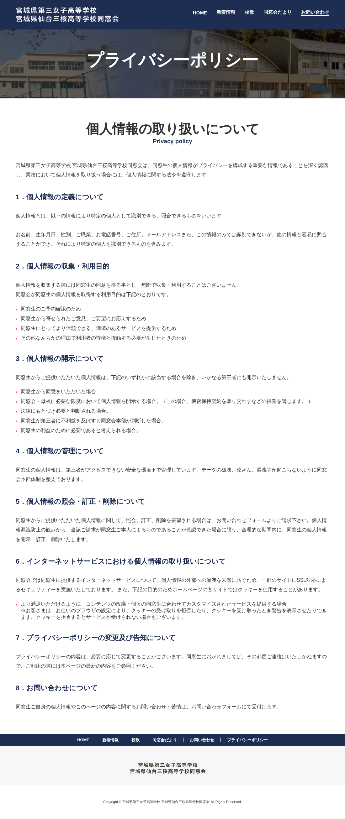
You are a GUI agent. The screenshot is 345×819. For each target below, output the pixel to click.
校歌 (249, 12)
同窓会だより (277, 12)
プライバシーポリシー (247, 740)
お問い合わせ (315, 12)
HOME (200, 12)
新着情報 (225, 12)
